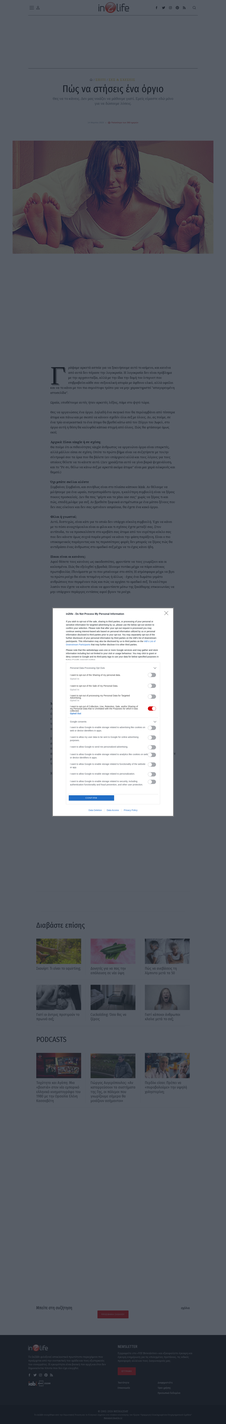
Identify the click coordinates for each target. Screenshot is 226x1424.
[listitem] (113, 668)
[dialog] (113, 712)
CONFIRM (91, 798)
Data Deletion (95, 810)
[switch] (152, 675)
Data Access (113, 810)
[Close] (167, 614)
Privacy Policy (130, 810)
